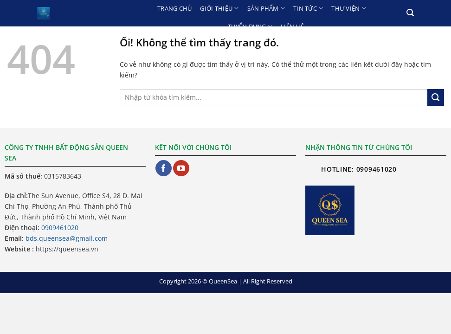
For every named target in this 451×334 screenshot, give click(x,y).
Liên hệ (292, 26)
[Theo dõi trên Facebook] (163, 168)
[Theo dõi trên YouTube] (181, 168)
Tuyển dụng (250, 26)
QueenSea (223, 281)
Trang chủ (174, 8)
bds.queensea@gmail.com (67, 238)
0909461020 (59, 227)
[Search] (410, 13)
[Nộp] (435, 97)
